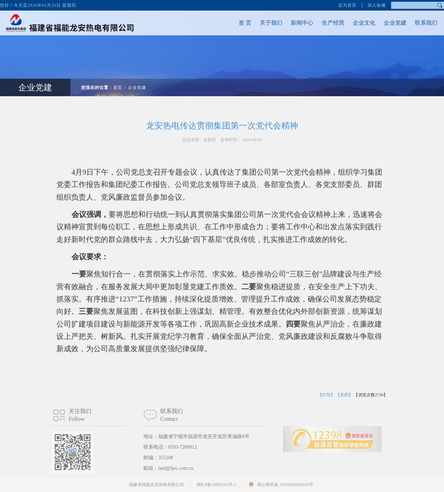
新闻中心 (295, 23)
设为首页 (347, 4)
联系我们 (419, 23)
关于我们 (264, 23)
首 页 (238, 23)
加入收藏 (377, 4)
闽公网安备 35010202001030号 (285, 484)
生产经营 (326, 23)
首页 (117, 81)
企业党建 (388, 23)
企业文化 (357, 23)
